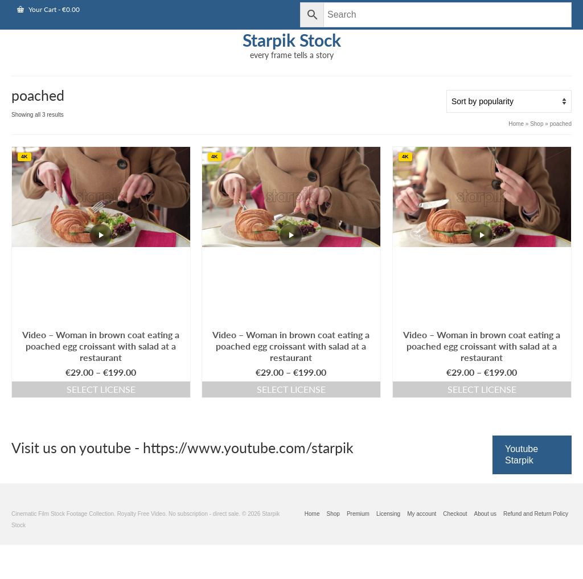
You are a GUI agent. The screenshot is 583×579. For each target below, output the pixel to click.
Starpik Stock (292, 40)
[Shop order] (509, 101)
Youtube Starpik (521, 454)
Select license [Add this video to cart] (101, 389)
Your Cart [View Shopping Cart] (48, 9)
